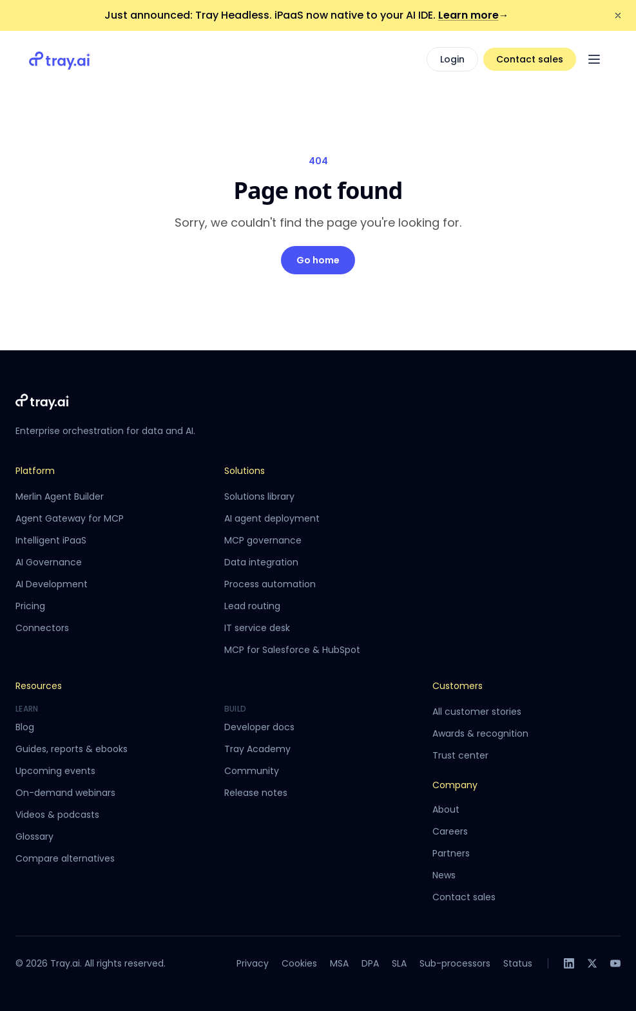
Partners (451, 853)
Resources (38, 685)
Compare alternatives (65, 858)
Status (517, 963)
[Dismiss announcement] (618, 15)
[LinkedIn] (569, 963)
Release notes (255, 792)
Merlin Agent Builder (59, 496)
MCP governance (263, 540)
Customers (457, 685)
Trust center (460, 755)
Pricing (30, 606)
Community (251, 770)
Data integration (261, 562)
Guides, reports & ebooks (71, 748)
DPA (370, 963)
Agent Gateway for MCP (69, 518)
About (445, 809)
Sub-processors (454, 963)
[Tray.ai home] (60, 59)
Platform (35, 470)
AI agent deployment (272, 518)
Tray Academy (257, 748)
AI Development (51, 584)
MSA (339, 963)
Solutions (244, 470)
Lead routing (252, 606)
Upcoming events (55, 770)
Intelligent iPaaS (50, 540)
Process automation (270, 584)
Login (452, 59)
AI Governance (48, 562)
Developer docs (259, 727)
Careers (450, 831)
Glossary (34, 836)
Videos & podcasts (57, 814)
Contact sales (529, 59)
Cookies (299, 963)
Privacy (252, 963)
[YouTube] (615, 963)
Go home (318, 260)
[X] (592, 963)
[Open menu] (594, 59)
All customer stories (476, 711)
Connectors (42, 627)
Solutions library (259, 496)
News (444, 875)
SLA (399, 963)
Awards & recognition (480, 733)
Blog (24, 727)
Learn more (473, 15)
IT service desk (257, 627)
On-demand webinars (65, 792)
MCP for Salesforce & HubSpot (292, 649)
